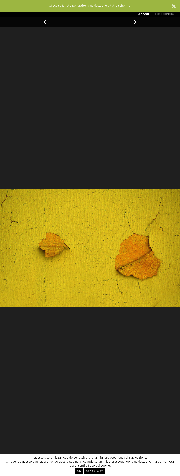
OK (79, 471)
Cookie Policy (94, 471)
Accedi (143, 14)
